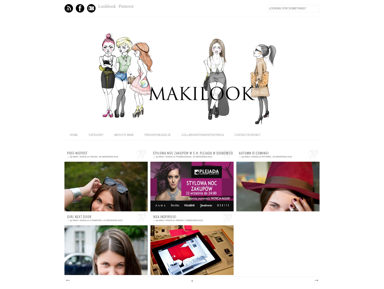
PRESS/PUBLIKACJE (157, 134)
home (74, 134)
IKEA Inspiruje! (164, 217)
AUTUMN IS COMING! (254, 153)
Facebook (80, 8)
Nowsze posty (67, 280)
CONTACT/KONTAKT (247, 134)
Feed (68, 8)
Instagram (91, 8)
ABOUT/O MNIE (124, 134)
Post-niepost (77, 153)
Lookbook (107, 6)
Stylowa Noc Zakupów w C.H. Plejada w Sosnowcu (192, 153)
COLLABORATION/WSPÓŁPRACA (203, 134)
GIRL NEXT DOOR (79, 217)
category (96, 134)
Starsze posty (316, 280)
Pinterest (126, 6)
